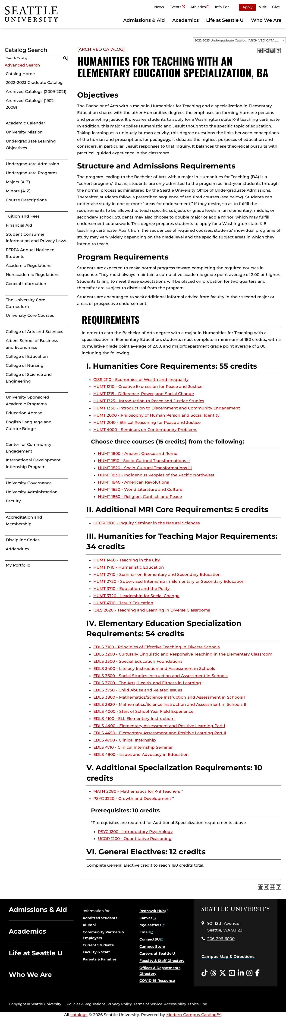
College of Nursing (25, 365)
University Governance (29, 483)
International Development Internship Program (33, 463)
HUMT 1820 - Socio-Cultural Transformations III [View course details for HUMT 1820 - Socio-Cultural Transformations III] (145, 468)
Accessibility (175, 1004)
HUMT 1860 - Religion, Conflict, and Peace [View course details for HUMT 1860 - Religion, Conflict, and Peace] (140, 496)
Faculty (13, 501)
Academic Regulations (28, 265)
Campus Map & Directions (228, 956)
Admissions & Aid (144, 20)
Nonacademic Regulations (33, 274)
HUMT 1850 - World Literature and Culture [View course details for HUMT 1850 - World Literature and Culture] (140, 489)
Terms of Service (148, 1004)
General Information (26, 283)
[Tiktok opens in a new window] (204, 973)
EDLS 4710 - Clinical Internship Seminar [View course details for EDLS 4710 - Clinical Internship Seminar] (133, 747)
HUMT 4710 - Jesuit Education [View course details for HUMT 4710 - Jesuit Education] (123, 603)
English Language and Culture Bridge (29, 425)
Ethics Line (197, 1004)
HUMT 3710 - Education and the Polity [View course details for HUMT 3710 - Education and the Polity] (131, 588)
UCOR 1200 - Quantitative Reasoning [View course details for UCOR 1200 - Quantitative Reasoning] (135, 838)
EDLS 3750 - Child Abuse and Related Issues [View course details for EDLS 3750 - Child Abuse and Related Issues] (137, 690)
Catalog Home (20, 73)
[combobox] (239, 40)
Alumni (89, 925)
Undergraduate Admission (32, 164)
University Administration (32, 492)
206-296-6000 (221, 938)
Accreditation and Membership (24, 520)
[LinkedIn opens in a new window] (241, 973)
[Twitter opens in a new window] (222, 973)
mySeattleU (150, 925)
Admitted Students (100, 918)
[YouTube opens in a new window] (232, 973)
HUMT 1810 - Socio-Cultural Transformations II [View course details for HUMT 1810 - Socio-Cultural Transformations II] (144, 460)
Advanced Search (22, 65)
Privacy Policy (119, 1004)
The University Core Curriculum (25, 303)
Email (144, 932)
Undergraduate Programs (31, 173)
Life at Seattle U (225, 20)
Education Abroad (24, 413)
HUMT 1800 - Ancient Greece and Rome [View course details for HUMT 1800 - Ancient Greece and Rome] (137, 453)
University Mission (24, 132)
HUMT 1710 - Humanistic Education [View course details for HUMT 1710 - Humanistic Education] (128, 567)
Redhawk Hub (152, 911)
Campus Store (152, 946)
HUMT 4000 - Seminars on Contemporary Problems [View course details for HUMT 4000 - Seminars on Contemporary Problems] (145, 429)
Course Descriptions (26, 200)
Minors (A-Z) (18, 191)
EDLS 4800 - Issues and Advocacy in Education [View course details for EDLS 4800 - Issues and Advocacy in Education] (141, 754)
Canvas (145, 918)
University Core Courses (30, 315)
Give (276, 7)
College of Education (27, 356)
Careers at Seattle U (157, 953)
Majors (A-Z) (18, 182)
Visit (263, 7)
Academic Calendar (25, 123)
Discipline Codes (23, 540)
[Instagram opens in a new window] (249, 973)
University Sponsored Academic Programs (27, 400)
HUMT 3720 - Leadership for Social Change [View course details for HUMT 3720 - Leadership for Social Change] (136, 595)
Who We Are (266, 20)
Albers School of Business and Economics (32, 344)
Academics (185, 20)
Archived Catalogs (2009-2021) (36, 91)
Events (175, 7)
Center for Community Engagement (28, 447)
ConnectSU (149, 939)
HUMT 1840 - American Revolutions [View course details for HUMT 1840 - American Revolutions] (133, 482)
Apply (247, 7)
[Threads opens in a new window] (213, 973)
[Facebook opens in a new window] (257, 973)
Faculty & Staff (96, 952)
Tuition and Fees (23, 216)
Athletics (198, 7)
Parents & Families (99, 959)
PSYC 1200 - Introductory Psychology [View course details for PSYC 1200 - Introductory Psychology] (135, 831)
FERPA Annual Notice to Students (30, 253)
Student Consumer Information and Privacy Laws (36, 237)
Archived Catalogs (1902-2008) (30, 104)
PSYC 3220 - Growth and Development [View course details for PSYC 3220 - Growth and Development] (132, 798)
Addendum (17, 549)
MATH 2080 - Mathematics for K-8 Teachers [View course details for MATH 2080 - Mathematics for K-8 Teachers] (136, 791)
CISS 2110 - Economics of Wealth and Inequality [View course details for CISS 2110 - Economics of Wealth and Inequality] (141, 379)
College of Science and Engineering (29, 377)
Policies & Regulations (86, 1004)
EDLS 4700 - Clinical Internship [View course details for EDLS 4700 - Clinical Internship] (124, 740)
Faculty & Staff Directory (161, 960)
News (159, 7)
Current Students (98, 945)
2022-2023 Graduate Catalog (34, 82)
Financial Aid (19, 225)
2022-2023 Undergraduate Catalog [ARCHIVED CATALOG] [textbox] (238, 40)
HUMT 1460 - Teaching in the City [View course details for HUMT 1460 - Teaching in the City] (126, 560)
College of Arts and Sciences (34, 331)
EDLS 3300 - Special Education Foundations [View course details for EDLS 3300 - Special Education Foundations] (137, 661)
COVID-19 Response (157, 980)
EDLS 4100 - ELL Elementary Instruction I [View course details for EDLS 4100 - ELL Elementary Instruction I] (134, 718)
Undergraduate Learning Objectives (31, 144)
